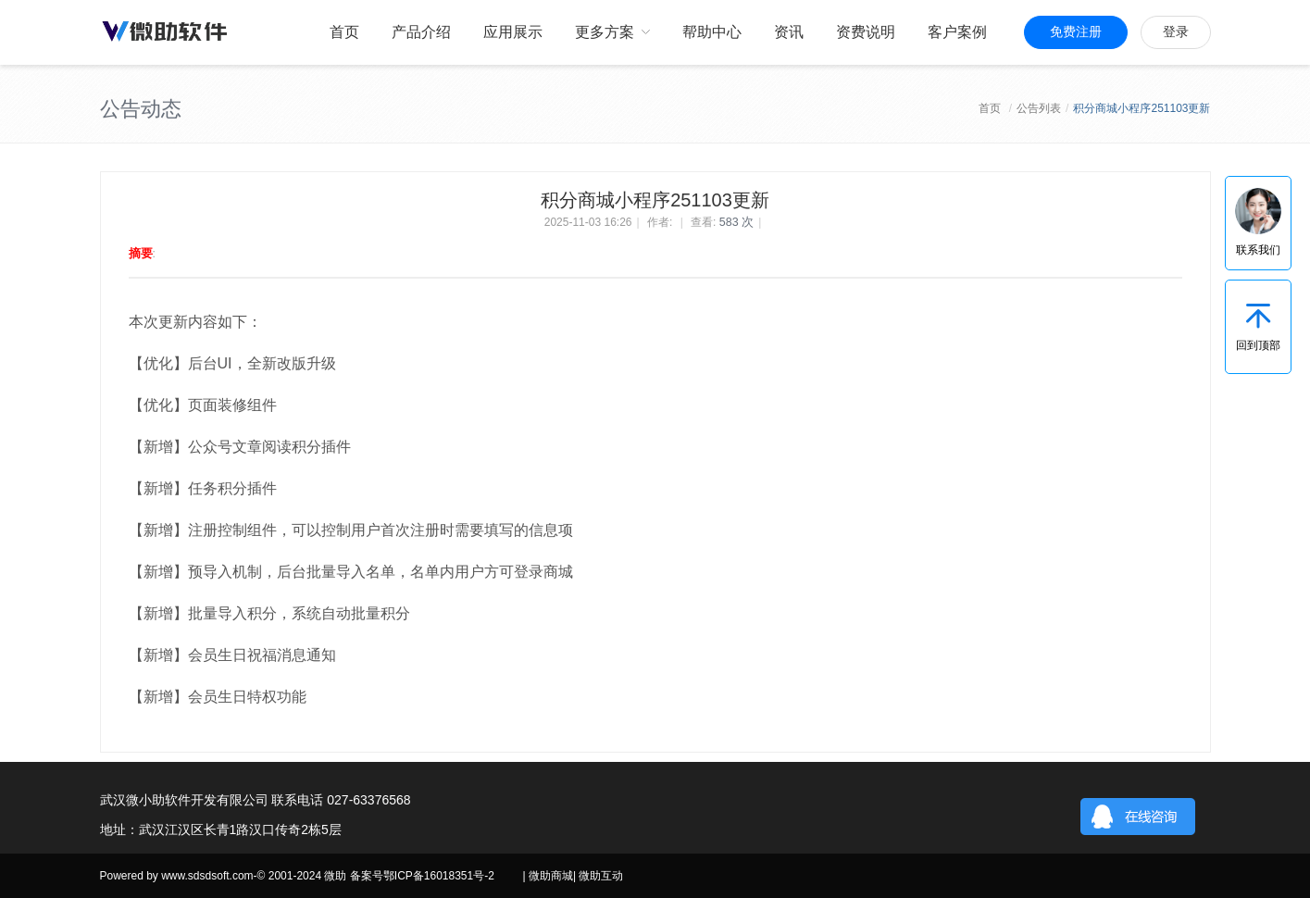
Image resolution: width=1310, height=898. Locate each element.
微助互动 (601, 875)
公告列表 (1039, 108)
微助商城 (551, 875)
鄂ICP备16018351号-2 (438, 875)
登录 (1176, 32)
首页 (990, 108)
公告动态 (140, 108)
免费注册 (1076, 32)
